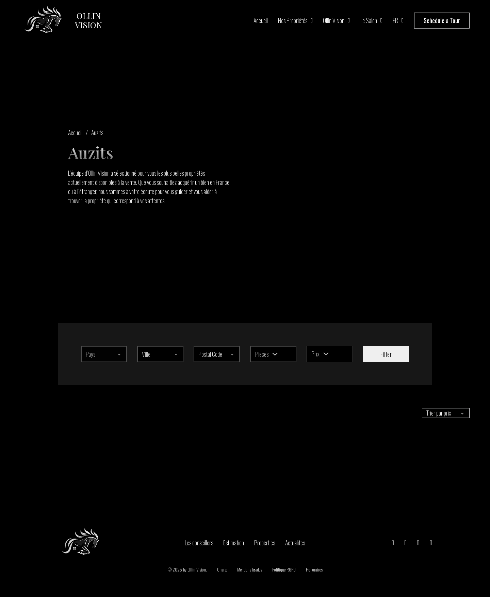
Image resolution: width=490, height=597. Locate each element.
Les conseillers (199, 542)
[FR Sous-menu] (403, 20)
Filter (386, 354)
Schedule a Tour (442, 20)
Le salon (368, 20)
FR (395, 20)
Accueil (261, 20)
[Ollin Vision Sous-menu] (349, 20)
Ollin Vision (333, 20)
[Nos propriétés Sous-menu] (312, 20)
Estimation (233, 542)
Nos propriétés (292, 20)
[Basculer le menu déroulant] (275, 354)
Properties (264, 542)
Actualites (295, 542)
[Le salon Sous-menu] (381, 20)
